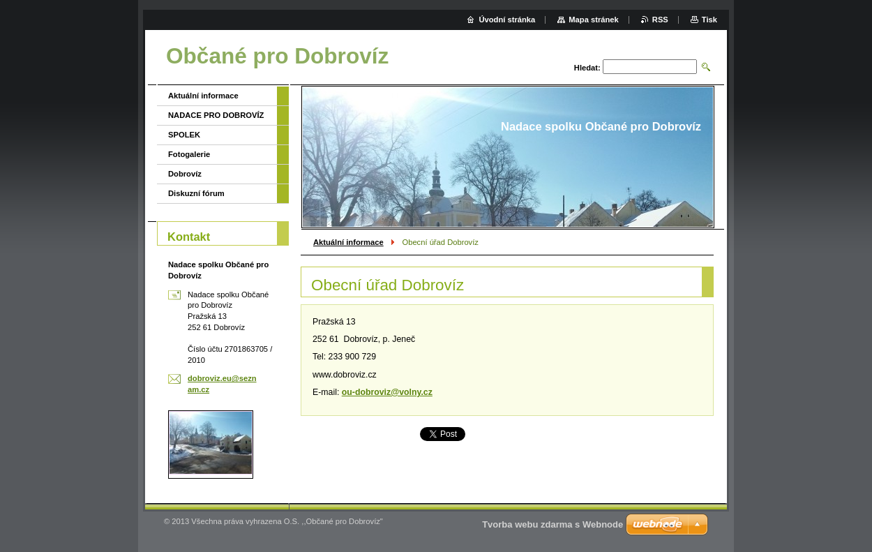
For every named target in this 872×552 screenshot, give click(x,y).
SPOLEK (184, 134)
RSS (660, 19)
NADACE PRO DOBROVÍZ (216, 115)
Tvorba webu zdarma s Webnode (552, 524)
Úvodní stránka (507, 19)
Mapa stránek (594, 19)
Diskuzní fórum (196, 193)
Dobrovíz (185, 174)
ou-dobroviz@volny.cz (387, 392)
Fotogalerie (189, 154)
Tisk (709, 19)
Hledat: (587, 68)
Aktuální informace (348, 242)
